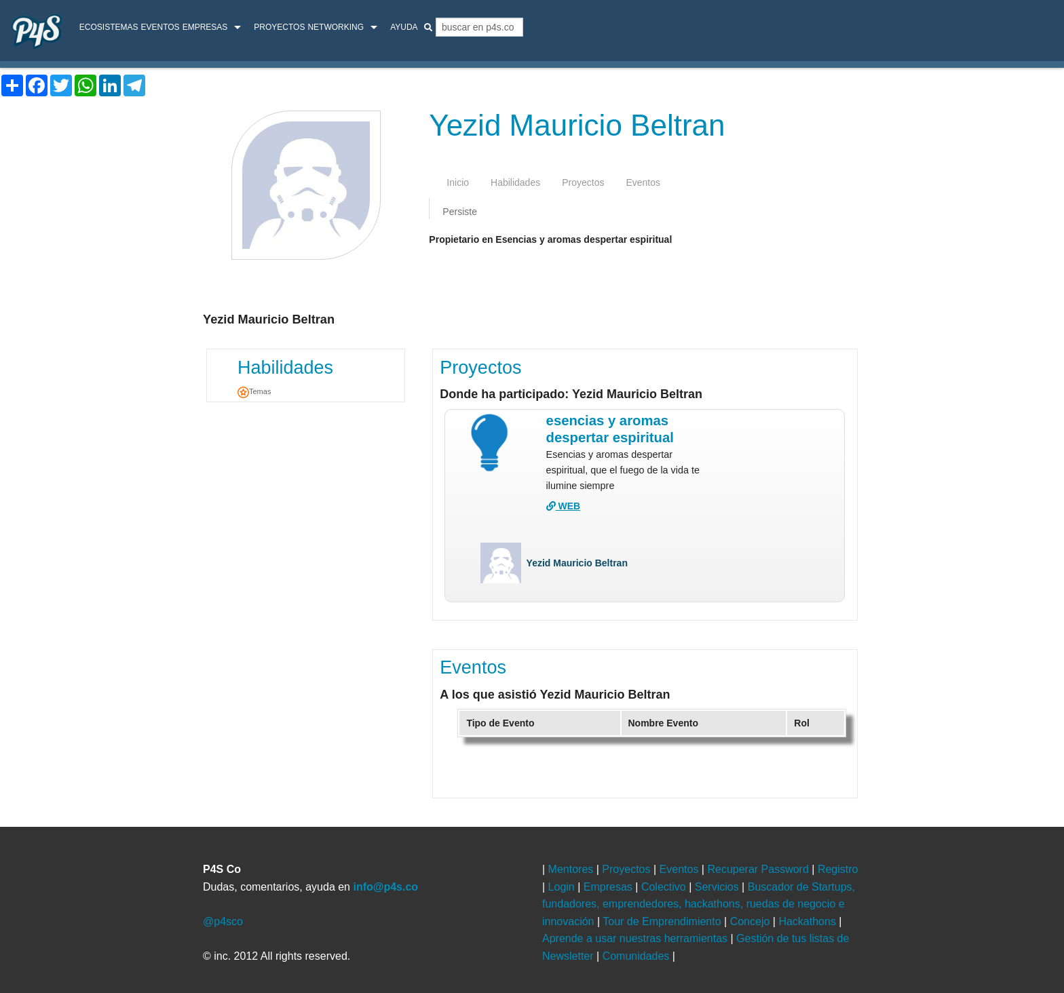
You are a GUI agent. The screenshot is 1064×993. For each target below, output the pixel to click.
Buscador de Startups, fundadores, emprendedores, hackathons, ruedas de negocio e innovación (698, 904)
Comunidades (637, 956)
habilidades (515, 182)
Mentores (572, 869)
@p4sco (223, 921)
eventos (643, 182)
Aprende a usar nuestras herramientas (636, 938)
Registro (838, 869)
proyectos (583, 182)
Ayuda (403, 27)
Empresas (205, 27)
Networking (335, 27)
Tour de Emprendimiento (663, 921)
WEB (563, 506)
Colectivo (665, 887)
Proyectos (279, 27)
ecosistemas (108, 27)
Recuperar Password (759, 869)
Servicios (718, 887)
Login (563, 887)
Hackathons (808, 921)
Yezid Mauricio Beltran (577, 563)
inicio (457, 182)
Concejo (751, 921)
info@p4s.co (385, 887)
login (1034, 29)
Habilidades (285, 367)
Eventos (159, 27)
